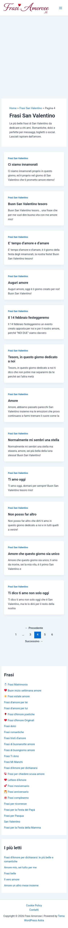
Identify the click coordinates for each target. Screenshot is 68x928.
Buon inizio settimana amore (22, 690)
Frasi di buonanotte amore (19, 744)
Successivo (34, 641)
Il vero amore (11, 879)
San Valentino (12, 821)
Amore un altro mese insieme (21, 885)
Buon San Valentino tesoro (27, 204)
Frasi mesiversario (16, 786)
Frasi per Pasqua (14, 815)
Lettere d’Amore (15, 780)
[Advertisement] (34, 52)
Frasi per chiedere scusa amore (24, 774)
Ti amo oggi (17, 479)
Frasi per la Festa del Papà (19, 809)
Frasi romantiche (14, 732)
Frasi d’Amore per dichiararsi (20, 768)
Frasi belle (10, 873)
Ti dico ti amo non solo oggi (28, 593)
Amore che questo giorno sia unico (33, 554)
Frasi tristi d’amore (15, 738)
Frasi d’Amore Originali (19, 720)
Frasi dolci (10, 726)
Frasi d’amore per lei (16, 702)
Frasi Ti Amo (11, 756)
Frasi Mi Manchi (13, 762)
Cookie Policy (34, 905)
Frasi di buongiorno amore (19, 750)
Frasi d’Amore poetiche (19, 714)
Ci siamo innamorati (23, 164)
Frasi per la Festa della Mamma (22, 827)
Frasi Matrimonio (16, 684)
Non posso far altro (22, 514)
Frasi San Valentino (18, 158)
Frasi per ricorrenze (15, 803)
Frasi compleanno (16, 797)
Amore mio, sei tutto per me (20, 867)
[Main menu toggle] (60, 8)
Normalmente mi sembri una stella (33, 440)
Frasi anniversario (16, 791)
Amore (13, 401)
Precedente (34, 628)
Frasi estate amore (17, 696)
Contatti (34, 909)
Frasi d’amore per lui (16, 708)
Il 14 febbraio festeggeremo (28, 317)
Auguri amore (18, 283)
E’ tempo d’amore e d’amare (28, 243)
